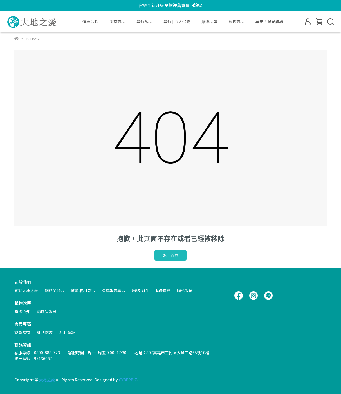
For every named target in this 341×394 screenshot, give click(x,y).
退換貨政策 (47, 311)
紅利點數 (45, 332)
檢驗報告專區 (113, 290)
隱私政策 (185, 290)
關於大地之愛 (26, 290)
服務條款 (162, 290)
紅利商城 (67, 332)
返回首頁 (170, 255)
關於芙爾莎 (54, 290)
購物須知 (22, 311)
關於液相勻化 (83, 290)
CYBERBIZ (128, 379)
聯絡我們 (140, 290)
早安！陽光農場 (269, 21)
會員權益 (22, 332)
